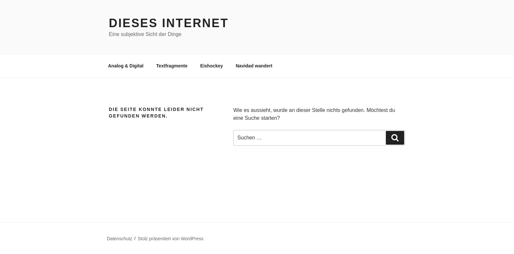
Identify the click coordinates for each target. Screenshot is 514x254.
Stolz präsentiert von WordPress (171, 238)
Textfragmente (172, 65)
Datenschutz (119, 238)
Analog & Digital (126, 65)
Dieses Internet (168, 23)
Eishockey (211, 65)
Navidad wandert (254, 65)
